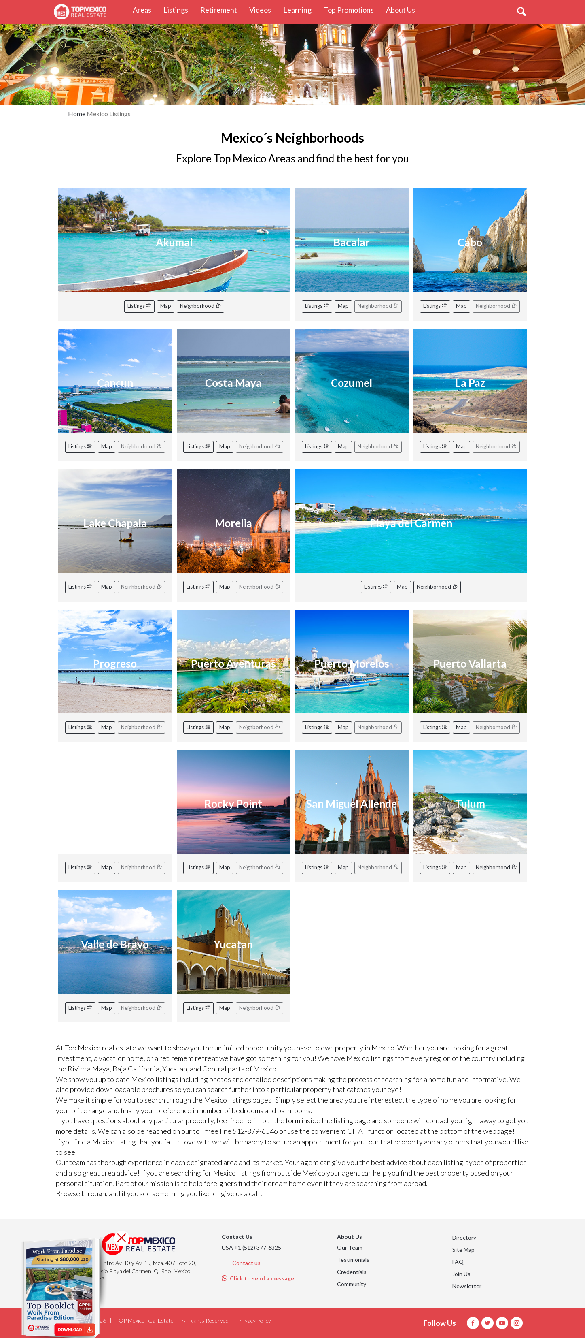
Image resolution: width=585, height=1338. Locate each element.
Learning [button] (300, 9)
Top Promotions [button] (352, 9)
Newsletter (466, 1286)
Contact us (246, 1262)
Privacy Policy (254, 1320)
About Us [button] (403, 9)
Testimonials (353, 1259)
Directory (464, 1237)
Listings (139, 306)
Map (165, 306)
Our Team (349, 1247)
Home (76, 113)
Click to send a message (258, 1278)
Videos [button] (263, 9)
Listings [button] (178, 9)
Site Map (463, 1249)
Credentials (352, 1271)
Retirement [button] (221, 9)
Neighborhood (200, 306)
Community (351, 1283)
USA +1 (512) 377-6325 (251, 1247)
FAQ (458, 1261)
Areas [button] (145, 9)
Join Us (461, 1273)
